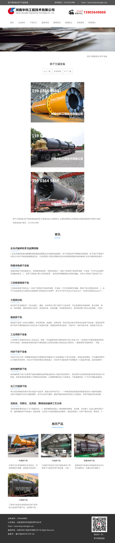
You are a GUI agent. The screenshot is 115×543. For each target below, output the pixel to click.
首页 (12, 23)
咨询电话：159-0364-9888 (65, 2)
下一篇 (68, 71)
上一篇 (48, 71)
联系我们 (92, 23)
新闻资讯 (57, 23)
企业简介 (21, 23)
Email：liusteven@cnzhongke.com (94, 2)
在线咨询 (80, 23)
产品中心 (33, 23)
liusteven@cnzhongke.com (24, 526)
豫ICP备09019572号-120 (24, 534)
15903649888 (22, 518)
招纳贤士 (68, 23)
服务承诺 (45, 23)
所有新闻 (57, 71)
